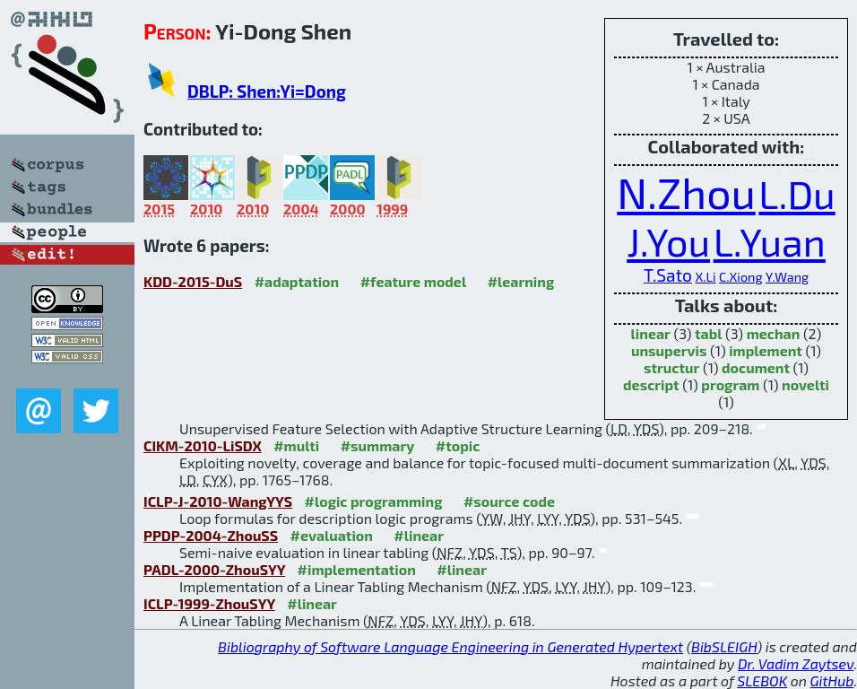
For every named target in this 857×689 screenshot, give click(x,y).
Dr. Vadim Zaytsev (795, 663)
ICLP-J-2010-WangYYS (217, 501)
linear (651, 333)
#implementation (357, 569)
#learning (521, 281)
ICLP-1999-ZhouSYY (209, 603)
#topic (458, 445)
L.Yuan (770, 241)
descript (651, 384)
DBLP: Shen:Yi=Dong (266, 91)
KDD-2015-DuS (192, 281)
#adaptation (297, 281)
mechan (774, 333)
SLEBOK (762, 680)
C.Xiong (740, 276)
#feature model (413, 281)
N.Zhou (686, 192)
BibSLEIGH (724, 646)
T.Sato (668, 275)
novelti (805, 384)
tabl (708, 333)
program (730, 384)
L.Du (796, 193)
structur (671, 367)
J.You (668, 241)
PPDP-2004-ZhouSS (210, 535)
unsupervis (669, 350)
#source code (509, 501)
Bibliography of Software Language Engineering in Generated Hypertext (450, 646)
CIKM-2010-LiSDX (202, 445)
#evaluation (331, 535)
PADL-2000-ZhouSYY (214, 569)
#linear (419, 535)
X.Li (705, 276)
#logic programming (374, 501)
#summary (378, 445)
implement (765, 350)
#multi (296, 445)
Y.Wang (787, 276)
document (756, 367)
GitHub (832, 680)
